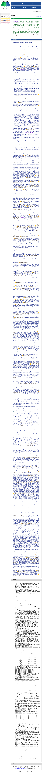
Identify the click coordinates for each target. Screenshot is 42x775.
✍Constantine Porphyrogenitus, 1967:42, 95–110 (26, 443)
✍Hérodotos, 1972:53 (32, 507)
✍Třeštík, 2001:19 (24, 539)
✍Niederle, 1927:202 (27, 155)
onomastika (4, 22)
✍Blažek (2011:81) (25, 355)
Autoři (13, 7)
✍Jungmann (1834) (18, 194)
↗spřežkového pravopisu (29, 132)
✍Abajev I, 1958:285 (34, 453)
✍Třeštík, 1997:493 (20, 68)
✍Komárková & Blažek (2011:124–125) (20, 467)
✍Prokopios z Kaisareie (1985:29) (19, 411)
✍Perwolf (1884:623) (18, 209)
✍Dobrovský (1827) (27, 189)
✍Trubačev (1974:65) (33, 214)
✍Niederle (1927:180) (22, 187)
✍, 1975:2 (30, 54)
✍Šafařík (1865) (17, 204)
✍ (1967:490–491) (19, 154)
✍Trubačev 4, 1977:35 (28, 297)
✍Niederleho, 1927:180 (24, 201)
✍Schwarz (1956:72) (24, 345)
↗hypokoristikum (33, 191)
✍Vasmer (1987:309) (24, 313)
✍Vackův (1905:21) (31, 206)
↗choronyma (21, 69)
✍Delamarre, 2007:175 (34, 351)
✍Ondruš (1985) (24, 299)
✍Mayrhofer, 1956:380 (21, 571)
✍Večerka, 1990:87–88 (34, 363)
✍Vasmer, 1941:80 (19, 461)
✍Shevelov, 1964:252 (33, 242)
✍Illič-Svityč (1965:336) (18, 515)
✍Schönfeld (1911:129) (32, 383)
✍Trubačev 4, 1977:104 (34, 364)
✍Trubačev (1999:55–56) (17, 365)
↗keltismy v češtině (23, 217)
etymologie (4, 18)
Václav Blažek (39, 16)
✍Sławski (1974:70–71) (18, 317)
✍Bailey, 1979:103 (34, 559)
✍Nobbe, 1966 (21, 341)
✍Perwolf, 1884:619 (35, 185)
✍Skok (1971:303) (23, 236)
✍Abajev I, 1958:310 (30, 495)
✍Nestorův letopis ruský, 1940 (27, 126)
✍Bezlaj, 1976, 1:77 (32, 286)
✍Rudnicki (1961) (18, 294)
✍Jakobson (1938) (27, 272)
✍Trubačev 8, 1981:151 (33, 471)
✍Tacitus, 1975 (21, 529)
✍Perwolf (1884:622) (24, 57)
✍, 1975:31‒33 (26, 493)
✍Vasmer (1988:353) (32, 226)
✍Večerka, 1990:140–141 (22, 102)
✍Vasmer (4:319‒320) (25, 290)
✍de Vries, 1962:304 (35, 240)
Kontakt (34, 7)
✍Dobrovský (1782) (18, 189)
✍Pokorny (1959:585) (23, 383)
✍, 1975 (26, 482)
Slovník (34, 3)
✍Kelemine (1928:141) (19, 285)
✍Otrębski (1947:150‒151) (22, 226)
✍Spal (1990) (35, 66)
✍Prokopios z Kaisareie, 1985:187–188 (26, 422)
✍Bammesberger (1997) (33, 216)
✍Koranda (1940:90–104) (20, 288)
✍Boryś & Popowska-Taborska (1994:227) (31, 255)
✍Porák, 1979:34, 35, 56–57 (31, 129)
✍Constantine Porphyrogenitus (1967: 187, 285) (23, 445)
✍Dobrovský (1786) (31, 186)
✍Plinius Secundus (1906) (19, 551)
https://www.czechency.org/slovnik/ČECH (21, 768)
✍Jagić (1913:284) (18, 277)
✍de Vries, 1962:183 (22, 348)
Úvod (13, 3)
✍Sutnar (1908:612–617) (21, 249)
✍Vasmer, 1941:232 (29, 177)
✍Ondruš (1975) (18, 299)
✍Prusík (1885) (24, 195)
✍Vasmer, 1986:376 (30, 557)
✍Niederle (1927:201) (28, 66)
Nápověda (24, 7)
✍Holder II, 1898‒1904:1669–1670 (23, 351)
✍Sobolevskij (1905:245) (19, 238)
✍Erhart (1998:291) (19, 304)
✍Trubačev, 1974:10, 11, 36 (29, 205)
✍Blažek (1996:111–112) (34, 466)
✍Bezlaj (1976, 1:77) (19, 282)
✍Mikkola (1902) (17, 235)
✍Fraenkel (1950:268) (26, 227)
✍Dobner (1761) (19, 186)
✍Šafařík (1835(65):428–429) (19, 314)
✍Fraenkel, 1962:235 (23, 262)
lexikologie (4, 20)
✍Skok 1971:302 (23, 228)
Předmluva (24, 3)
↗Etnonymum (15, 21)
